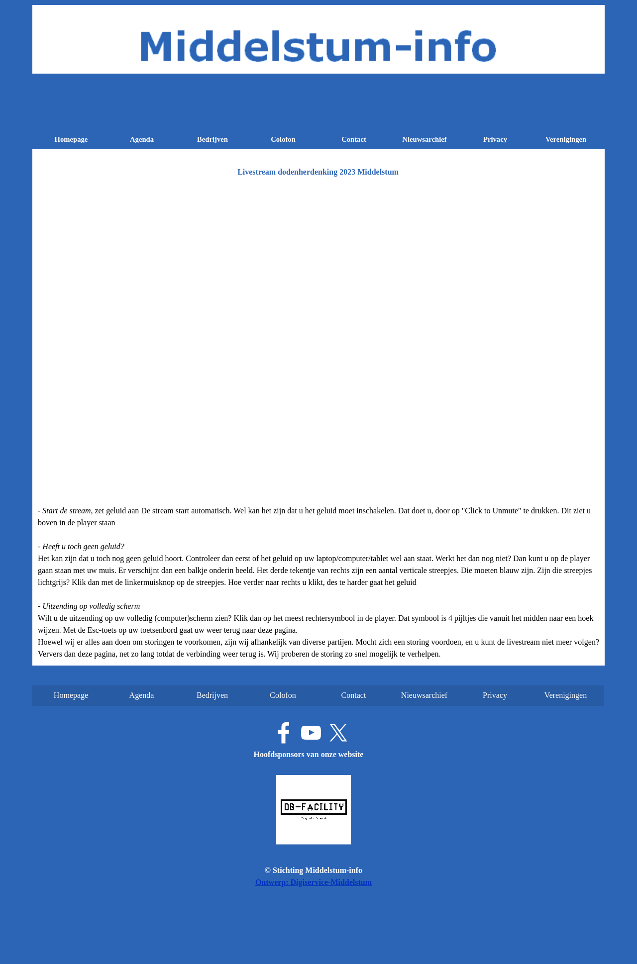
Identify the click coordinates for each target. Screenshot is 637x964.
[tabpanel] (318, 582)
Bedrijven (212, 139)
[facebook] (283, 732)
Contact (353, 139)
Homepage (71, 139)
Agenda (142, 139)
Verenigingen (565, 139)
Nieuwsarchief (424, 139)
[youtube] (311, 732)
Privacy (495, 139)
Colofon (283, 139)
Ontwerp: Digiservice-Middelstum (313, 882)
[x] (338, 732)
